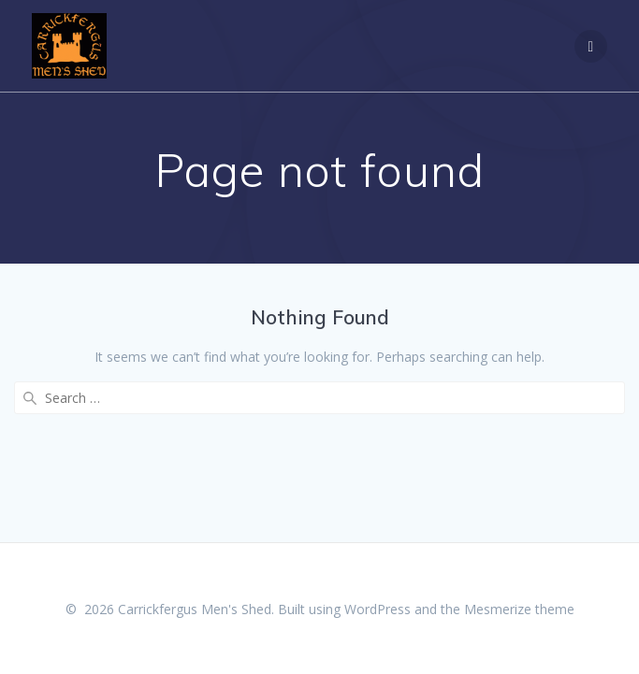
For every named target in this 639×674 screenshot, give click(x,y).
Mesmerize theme (519, 609)
